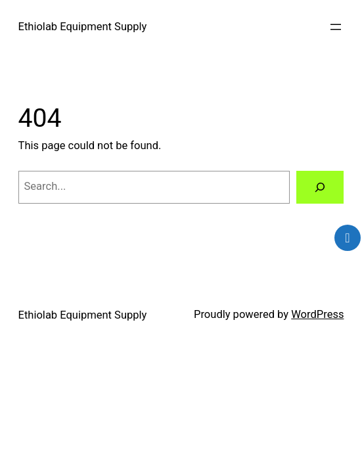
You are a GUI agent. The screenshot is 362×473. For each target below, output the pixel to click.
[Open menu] (336, 27)
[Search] (320, 187)
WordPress (317, 314)
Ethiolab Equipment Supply (82, 26)
